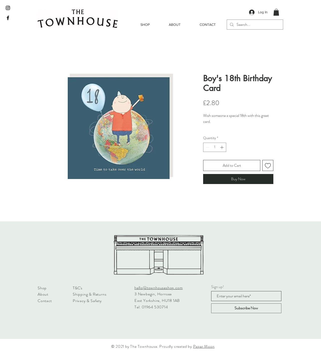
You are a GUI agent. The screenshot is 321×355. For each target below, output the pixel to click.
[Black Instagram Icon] (8, 8)
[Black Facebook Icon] (8, 18)
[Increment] (222, 147)
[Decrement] (207, 147)
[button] (276, 12)
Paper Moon (204, 346)
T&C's (77, 288)
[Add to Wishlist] (267, 165)
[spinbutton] (214, 147)
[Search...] (254, 24)
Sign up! (217, 287)
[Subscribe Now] (246, 308)
